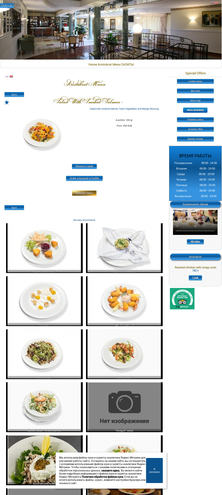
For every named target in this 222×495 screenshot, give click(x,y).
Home (92, 64)
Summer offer (195, 129)
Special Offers (195, 73)
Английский (216, 3)
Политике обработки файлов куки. (103, 476)
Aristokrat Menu (109, 64)
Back (14, 94)
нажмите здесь (110, 470)
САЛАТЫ (127, 64)
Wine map (195, 100)
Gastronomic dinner (195, 204)
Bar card (195, 91)
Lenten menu (195, 81)
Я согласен (154, 470)
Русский (212, 3)
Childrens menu (195, 119)
